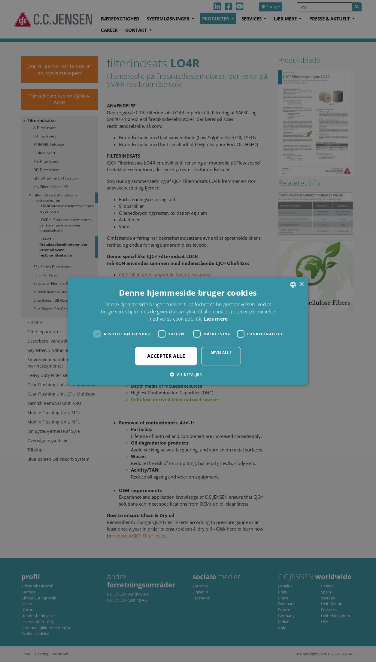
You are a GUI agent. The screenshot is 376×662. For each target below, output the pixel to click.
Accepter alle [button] (166, 356)
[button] (188, 374)
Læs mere (216, 319)
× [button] (301, 284)
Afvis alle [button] (221, 352)
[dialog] (188, 331)
